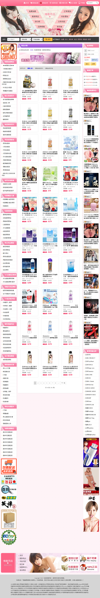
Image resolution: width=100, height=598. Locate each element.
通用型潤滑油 (6, 214)
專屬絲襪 (5, 413)
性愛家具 (5, 206)
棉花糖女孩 (6, 371)
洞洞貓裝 (5, 381)
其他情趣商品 (6, 351)
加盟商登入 (23, 567)
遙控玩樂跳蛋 (6, 135)
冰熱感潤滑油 (6, 218)
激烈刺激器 (6, 246)
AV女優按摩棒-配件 (8, 282)
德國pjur (87, 421)
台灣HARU (88, 431)
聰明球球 (5, 119)
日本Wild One (88, 384)
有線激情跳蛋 (6, 128)
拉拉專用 (5, 270)
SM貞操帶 (5, 312)
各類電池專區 (6, 359)
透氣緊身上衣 (6, 423)
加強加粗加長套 (7, 187)
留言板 (59, 27)
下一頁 (63, 383)
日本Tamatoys (88, 371)
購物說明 (44, 3)
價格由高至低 (49, 68)
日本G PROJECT (89, 358)
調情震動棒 (6, 109)
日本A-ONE (88, 374)
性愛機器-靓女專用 (8, 202)
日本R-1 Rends (89, 381)
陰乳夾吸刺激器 (7, 113)
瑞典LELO (88, 424)
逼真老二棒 (6, 103)
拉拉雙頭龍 (6, 263)
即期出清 (5, 75)
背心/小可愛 (6, 368)
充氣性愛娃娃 (6, 160)
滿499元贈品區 (7, 435)
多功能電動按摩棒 (8, 99)
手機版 (81, 3)
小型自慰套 (6, 146)
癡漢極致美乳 (6, 163)
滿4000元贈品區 (7, 445)
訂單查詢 (67, 11)
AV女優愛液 (6, 228)
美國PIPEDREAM (90, 414)
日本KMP (87, 398)
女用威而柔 (6, 116)
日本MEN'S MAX (90, 394)
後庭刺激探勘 (6, 334)
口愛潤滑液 (6, 224)
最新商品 (35, 16)
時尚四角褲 (6, 420)
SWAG (24, 592)
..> (59, 383)
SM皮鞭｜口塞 (7, 309)
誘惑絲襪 (5, 388)
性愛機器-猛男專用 (8, 199)
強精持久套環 (6, 184)
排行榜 (37, 22)
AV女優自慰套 (7, 156)
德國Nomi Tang (89, 418)
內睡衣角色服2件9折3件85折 (8, 83)
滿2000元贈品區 (7, 439)
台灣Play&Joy (88, 428)
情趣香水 (5, 327)
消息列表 (23, 561)
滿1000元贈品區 (7, 432)
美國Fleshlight (89, 411)
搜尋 (48, 39)
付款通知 (64, 16)
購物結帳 (34, 3)
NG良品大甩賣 (7, 87)
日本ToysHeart (89, 361)
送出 (87, 64)
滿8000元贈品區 (7, 455)
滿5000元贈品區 (7, 449)
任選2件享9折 (6, 72)
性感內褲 (5, 401)
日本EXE (87, 378)
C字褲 (4, 375)
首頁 (26, 3)
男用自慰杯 (6, 143)
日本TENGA (88, 364)
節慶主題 (5, 378)
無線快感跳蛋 (6, 131)
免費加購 (32, 11)
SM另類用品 (6, 319)
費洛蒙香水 (6, 331)
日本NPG (87, 354)
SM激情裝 (5, 315)
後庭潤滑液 (6, 234)
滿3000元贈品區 (7, 442)
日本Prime (87, 401)
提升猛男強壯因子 (8, 190)
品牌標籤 (41, 27)
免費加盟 (54, 3)
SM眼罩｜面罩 (7, 302)
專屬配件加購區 (7, 91)
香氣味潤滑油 (6, 221)
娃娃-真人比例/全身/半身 (8, 174)
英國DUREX (88, 408)
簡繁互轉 (63, 3)
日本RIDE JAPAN (90, 391)
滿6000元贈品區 (7, 452)
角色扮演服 (6, 395)
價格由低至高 (39, 68)
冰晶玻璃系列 (6, 347)
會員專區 (23, 570)
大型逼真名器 (6, 153)
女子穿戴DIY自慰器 (8, 294)
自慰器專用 (6, 231)
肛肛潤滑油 (6, 250)
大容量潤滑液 (6, 238)
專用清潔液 (6, 337)
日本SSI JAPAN (89, 388)
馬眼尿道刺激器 (7, 260)
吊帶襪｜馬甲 (6, 391)
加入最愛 (73, 3)
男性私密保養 (6, 344)
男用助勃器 (6, 170)
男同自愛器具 (6, 256)
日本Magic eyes (89, 368)
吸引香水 (5, 253)
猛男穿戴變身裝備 (8, 290)
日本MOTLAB (89, 404)
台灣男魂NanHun (89, 434)
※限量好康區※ (7, 69)
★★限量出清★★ (8, 65)
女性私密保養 (6, 341)
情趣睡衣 (5, 385)
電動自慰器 (6, 166)
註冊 (93, 64)
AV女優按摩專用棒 (8, 278)
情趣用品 (72, 584)
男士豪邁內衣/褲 (7, 417)
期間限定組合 (6, 79)
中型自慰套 (6, 150)
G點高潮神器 (6, 106)
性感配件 (5, 398)
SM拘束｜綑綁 (7, 305)
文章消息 (61, 22)
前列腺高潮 (6, 266)
